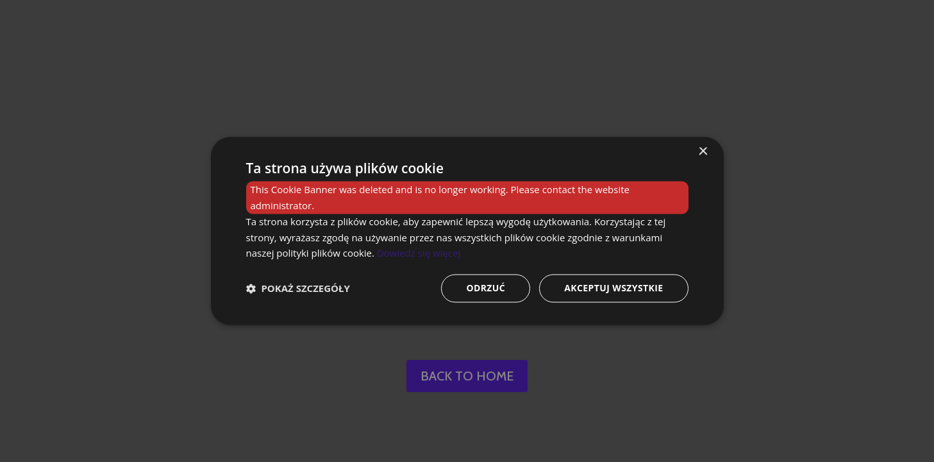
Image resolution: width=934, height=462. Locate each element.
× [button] (703, 152)
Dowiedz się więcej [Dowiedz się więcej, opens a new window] (418, 253)
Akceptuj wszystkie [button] (613, 288)
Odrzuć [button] (485, 288)
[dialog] (467, 231)
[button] (298, 289)
